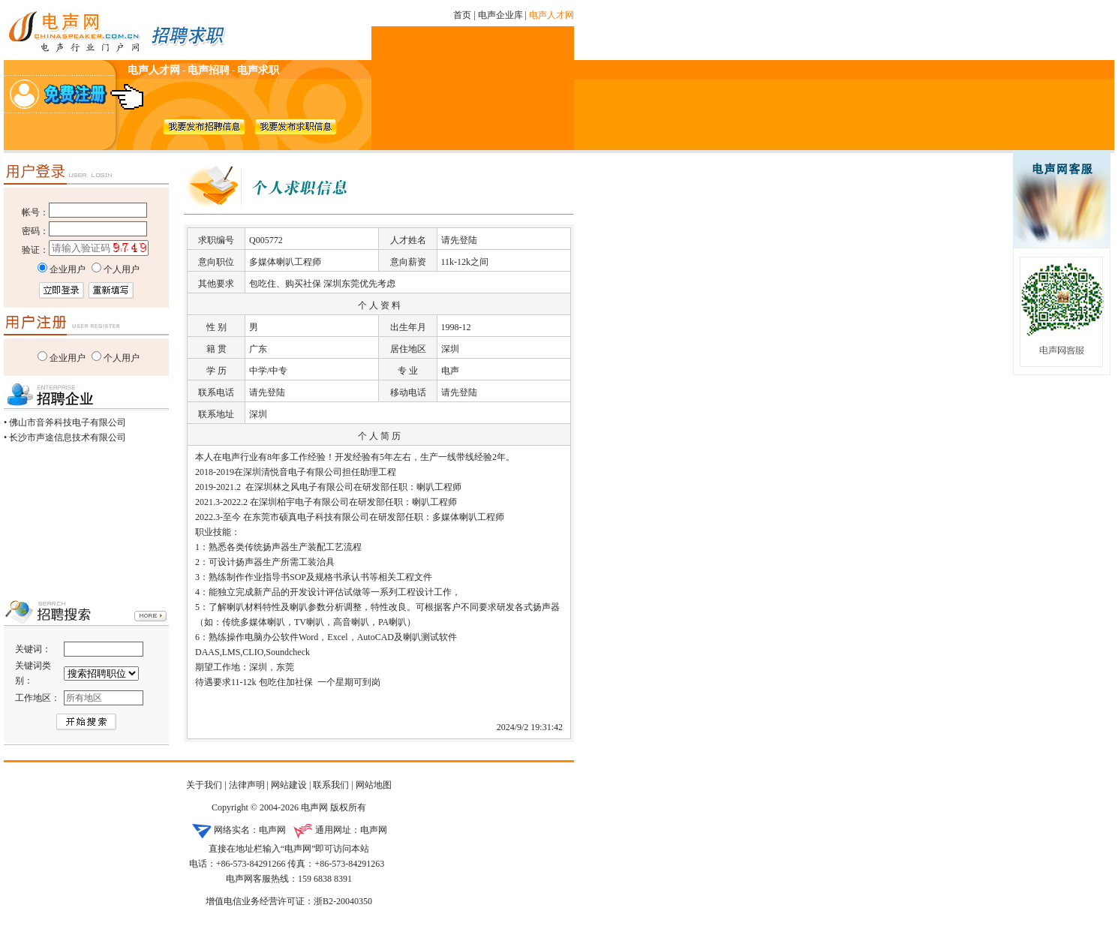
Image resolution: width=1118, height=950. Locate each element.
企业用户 (68, 358)
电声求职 (258, 70)
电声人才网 (551, 15)
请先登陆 (459, 240)
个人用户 (122, 358)
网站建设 (289, 785)
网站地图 (374, 785)
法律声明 (247, 785)
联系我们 (331, 785)
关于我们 (204, 785)
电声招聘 (209, 70)
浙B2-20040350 (343, 901)
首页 (462, 15)
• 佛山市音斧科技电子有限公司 (65, 422)
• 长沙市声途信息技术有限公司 (65, 437)
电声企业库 (500, 15)
